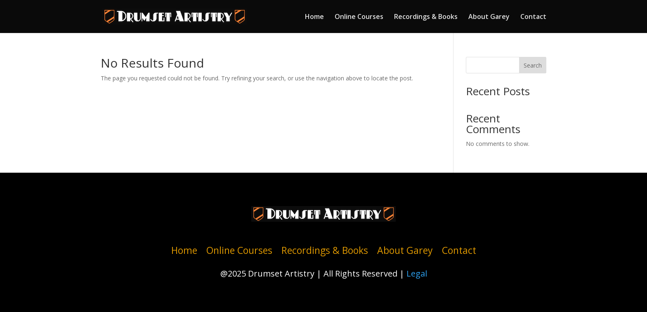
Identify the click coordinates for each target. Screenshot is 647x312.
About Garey (489, 17)
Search (533, 65)
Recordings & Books (426, 17)
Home (314, 17)
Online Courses (359, 17)
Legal (416, 273)
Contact (533, 17)
